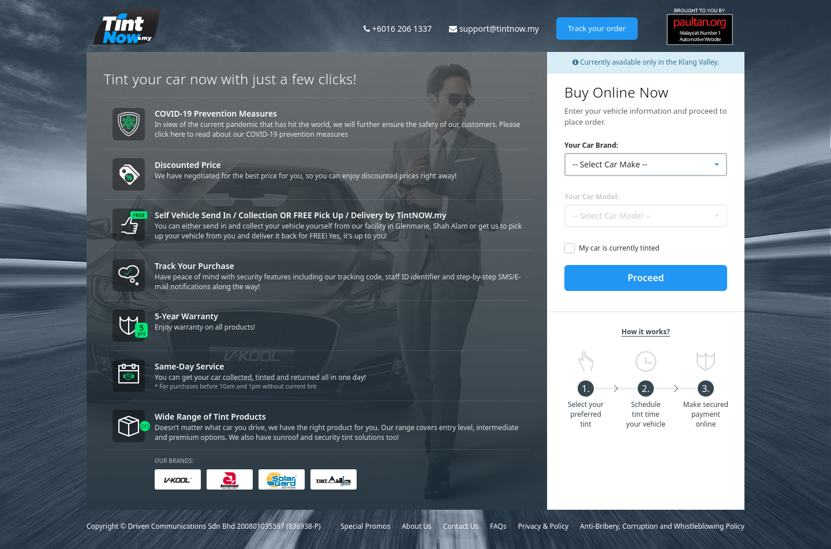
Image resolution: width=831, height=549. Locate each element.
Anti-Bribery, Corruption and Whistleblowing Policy (662, 526)
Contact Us (460, 526)
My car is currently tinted (619, 248)
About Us (417, 526)
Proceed (645, 277)
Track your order (597, 28)
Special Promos (365, 526)
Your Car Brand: (591, 145)
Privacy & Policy (543, 526)
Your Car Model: (591, 196)
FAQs (498, 526)
